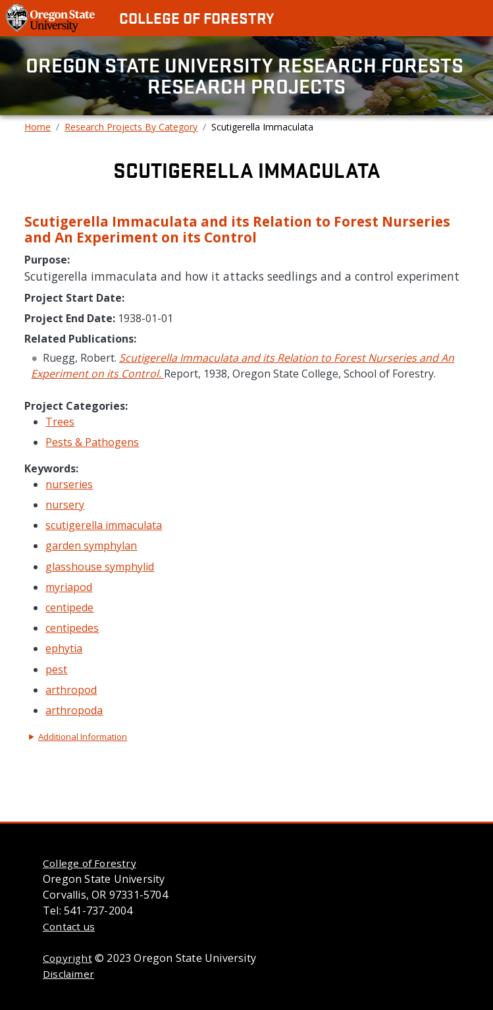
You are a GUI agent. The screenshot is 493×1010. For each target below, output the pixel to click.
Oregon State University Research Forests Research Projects (247, 76)
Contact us (69, 926)
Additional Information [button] (82, 737)
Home (37, 127)
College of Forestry (196, 18)
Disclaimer (68, 973)
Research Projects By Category (131, 127)
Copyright (67, 958)
